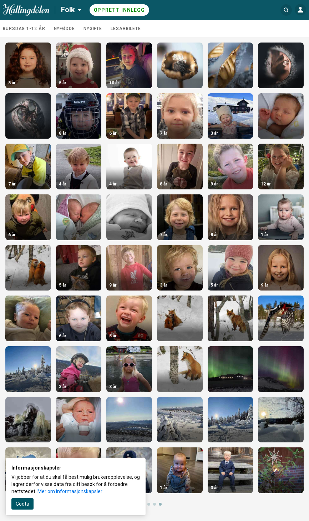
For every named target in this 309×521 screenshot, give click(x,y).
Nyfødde (64, 28)
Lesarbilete (126, 28)
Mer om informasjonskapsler (69, 491)
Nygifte (92, 28)
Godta (22, 504)
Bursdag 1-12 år (24, 28)
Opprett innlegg (119, 10)
